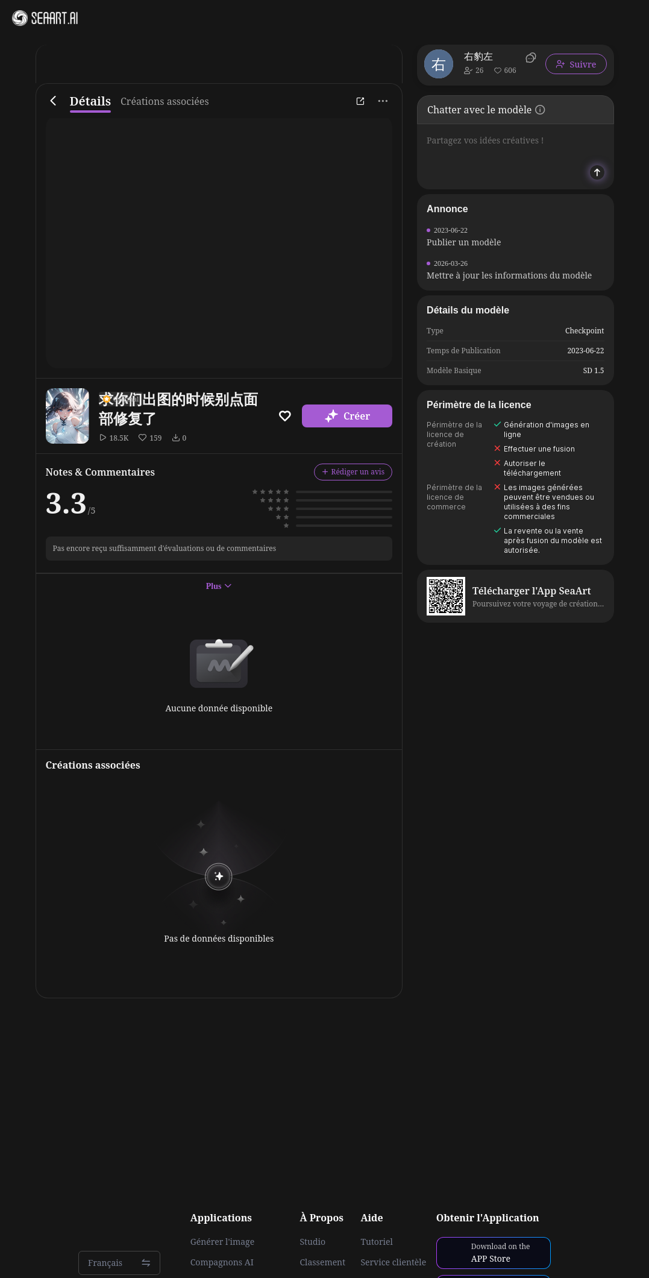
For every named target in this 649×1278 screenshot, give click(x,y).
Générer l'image (222, 1242)
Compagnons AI (222, 1262)
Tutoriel (376, 1242)
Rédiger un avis (353, 472)
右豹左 (478, 56)
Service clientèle (393, 1262)
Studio (312, 1242)
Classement (322, 1262)
